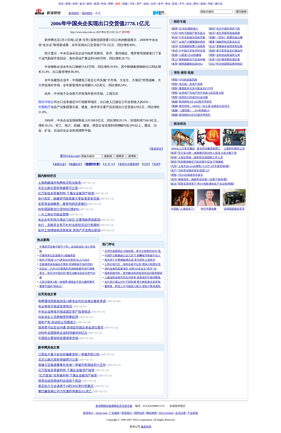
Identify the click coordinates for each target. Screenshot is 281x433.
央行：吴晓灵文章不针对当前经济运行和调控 (68, 225)
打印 (145, 164)
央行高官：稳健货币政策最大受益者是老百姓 (68, 198)
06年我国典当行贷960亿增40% (58, 209)
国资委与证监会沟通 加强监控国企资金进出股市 (71, 327)
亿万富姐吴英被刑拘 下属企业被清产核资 (66, 193)
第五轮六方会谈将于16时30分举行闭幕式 (66, 386)
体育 (75, 3)
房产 (139, 3)
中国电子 (44, 107)
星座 (174, 3)
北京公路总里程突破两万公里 (58, 188)
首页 (61, 3)
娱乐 (82, 3)
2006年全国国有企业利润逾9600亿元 (62, 332)
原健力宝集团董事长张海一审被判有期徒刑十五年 (72, 365)
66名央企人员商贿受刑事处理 (58, 317)
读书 (160, 3)
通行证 (219, 3)
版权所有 (146, 426)
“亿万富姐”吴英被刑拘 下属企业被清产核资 (67, 375)
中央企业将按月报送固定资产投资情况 (64, 311)
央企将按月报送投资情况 (55, 306)
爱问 (196, 3)
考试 (167, 3)
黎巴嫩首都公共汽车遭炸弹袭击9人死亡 (65, 391)
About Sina (101, 413)
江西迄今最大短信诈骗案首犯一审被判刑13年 (69, 354)
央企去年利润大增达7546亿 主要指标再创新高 (69, 219)
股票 (96, 3)
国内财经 (87, 13)
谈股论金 (59, 164)
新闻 (68, 3)
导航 (210, 3)
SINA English (166, 413)
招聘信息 (139, 413)
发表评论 (156, 148)
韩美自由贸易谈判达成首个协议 (59, 380)
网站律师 (151, 413)
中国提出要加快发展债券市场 (58, 338)
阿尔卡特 (44, 102)
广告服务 (114, 413)
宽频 (125, 3)
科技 (103, 3)
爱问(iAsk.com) (70, 156)
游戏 (146, 3)
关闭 (156, 164)
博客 (110, 3)
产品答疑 (192, 413)
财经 (89, 3)
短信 (189, 3)
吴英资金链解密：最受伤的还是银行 (62, 203)
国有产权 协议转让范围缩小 (57, 322)
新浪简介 (88, 413)
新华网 (126, 32)
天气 (181, 3)
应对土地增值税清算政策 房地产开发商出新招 (69, 230)
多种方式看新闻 (128, 164)
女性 (153, 3)
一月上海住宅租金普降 (53, 214)
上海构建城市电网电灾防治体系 (59, 182)
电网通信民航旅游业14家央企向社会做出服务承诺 (72, 301)
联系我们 (126, 413)
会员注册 (180, 413)
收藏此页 (75, 164)
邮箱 (203, 3)
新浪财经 (73, 13)
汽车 (132, 3)
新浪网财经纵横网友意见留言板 (113, 405)
